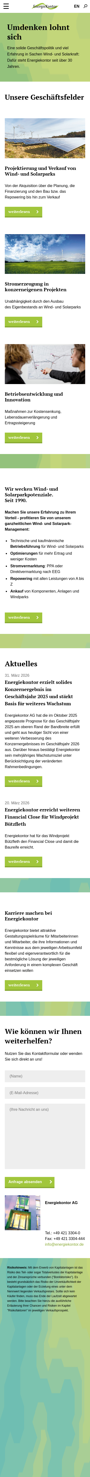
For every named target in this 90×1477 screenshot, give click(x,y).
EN (76, 6)
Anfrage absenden (25, 1182)
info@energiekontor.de (64, 1244)
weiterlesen (23, 211)
